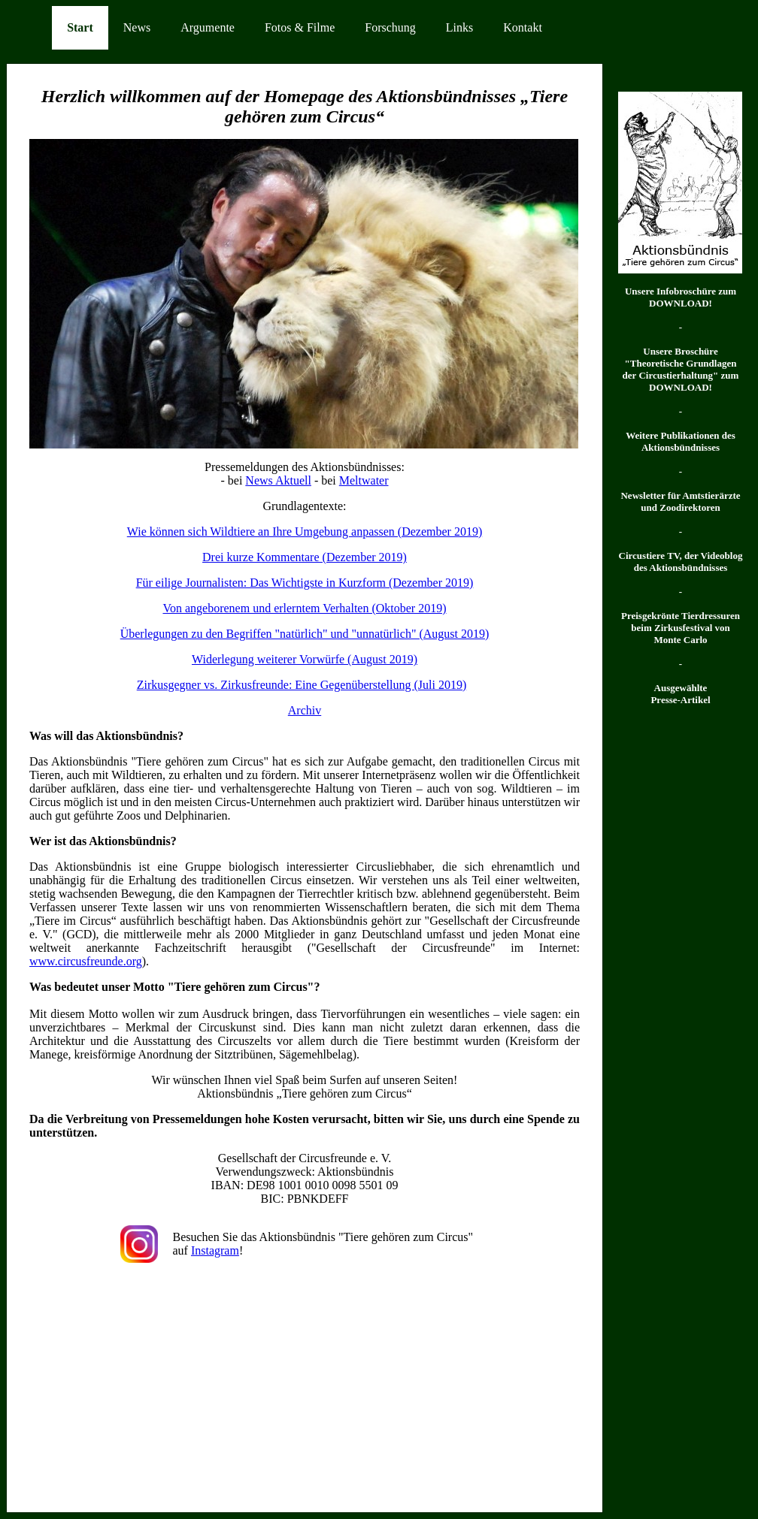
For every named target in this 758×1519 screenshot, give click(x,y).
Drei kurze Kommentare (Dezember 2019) (304, 557)
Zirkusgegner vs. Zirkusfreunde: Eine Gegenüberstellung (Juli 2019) (302, 684)
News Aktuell (278, 480)
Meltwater (364, 480)
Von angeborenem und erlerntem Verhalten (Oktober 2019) (304, 608)
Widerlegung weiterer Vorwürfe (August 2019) (304, 659)
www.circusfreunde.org (85, 961)
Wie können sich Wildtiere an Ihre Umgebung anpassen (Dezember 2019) (304, 531)
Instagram (215, 1250)
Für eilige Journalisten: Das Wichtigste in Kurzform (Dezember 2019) (305, 582)
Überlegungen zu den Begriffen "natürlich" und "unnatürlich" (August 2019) (305, 633)
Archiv (304, 710)
